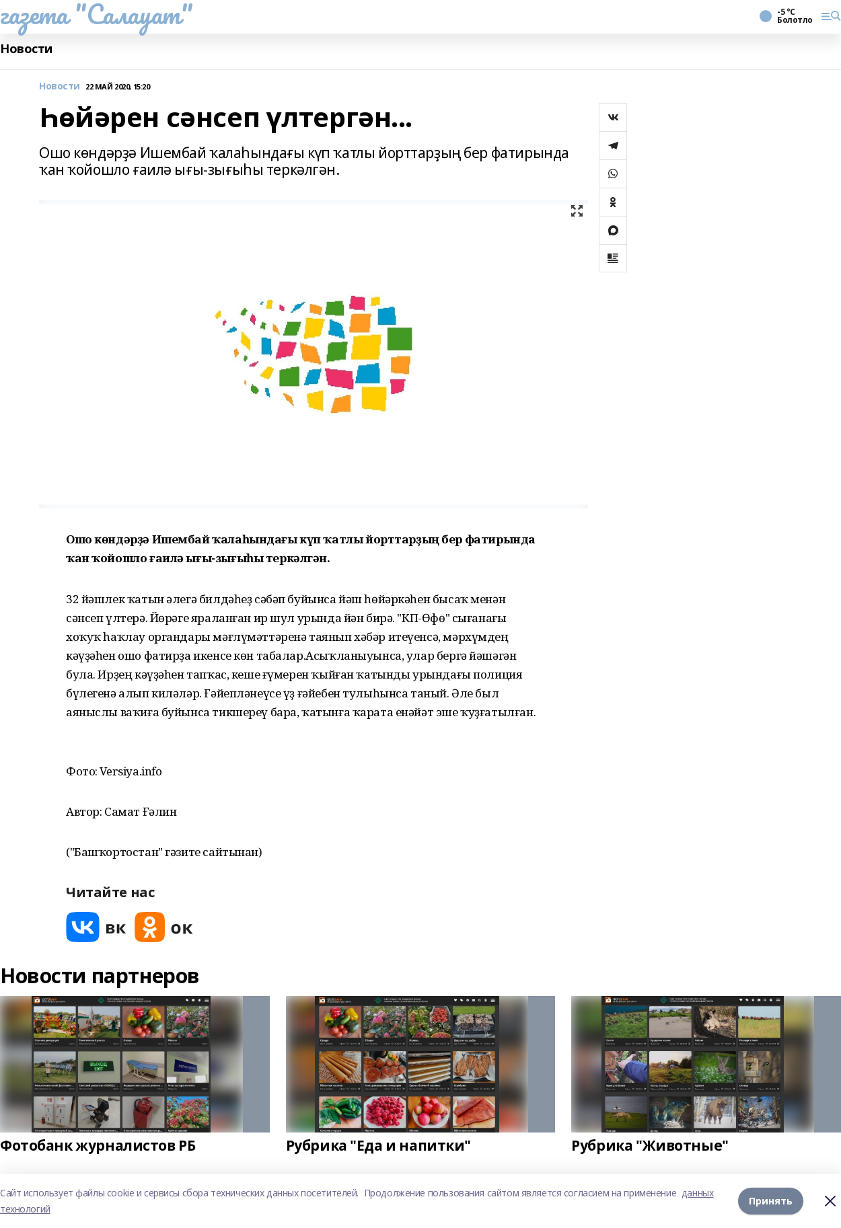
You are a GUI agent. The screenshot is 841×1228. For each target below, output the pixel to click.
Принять (771, 1200)
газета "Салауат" (96, 14)
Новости (26, 49)
